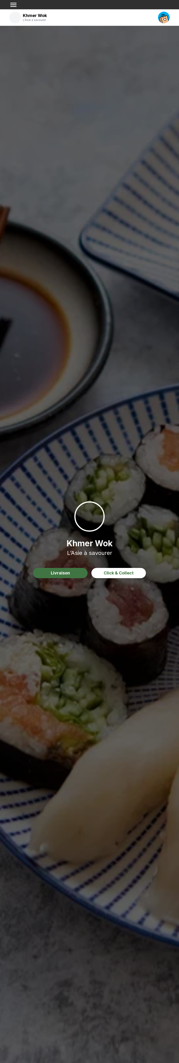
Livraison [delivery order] (60, 572)
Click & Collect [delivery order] (119, 572)
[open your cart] (164, 17)
